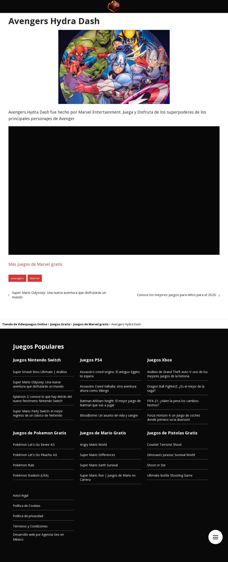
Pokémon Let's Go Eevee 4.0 (34, 444)
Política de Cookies (26, 506)
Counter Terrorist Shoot (164, 444)
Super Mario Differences (97, 455)
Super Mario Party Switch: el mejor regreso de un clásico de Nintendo (38, 413)
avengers (17, 278)
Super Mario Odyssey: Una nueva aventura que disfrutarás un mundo (59, 294)
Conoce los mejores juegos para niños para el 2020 (176, 294)
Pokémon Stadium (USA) (31, 475)
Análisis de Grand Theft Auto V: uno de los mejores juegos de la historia (177, 374)
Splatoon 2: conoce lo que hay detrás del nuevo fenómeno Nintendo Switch (42, 398)
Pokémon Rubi (23, 465)
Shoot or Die (156, 465)
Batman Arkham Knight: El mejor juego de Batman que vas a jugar (110, 403)
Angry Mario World (93, 444)
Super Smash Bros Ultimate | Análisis (40, 372)
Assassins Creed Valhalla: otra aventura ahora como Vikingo (108, 388)
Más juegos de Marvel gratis (35, 264)
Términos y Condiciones (30, 526)
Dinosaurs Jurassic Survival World (171, 455)
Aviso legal (20, 495)
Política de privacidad (28, 516)
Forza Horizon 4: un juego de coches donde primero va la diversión (173, 417)
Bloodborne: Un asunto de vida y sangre (109, 415)
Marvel (34, 278)
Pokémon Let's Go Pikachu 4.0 (35, 455)
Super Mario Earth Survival (99, 465)
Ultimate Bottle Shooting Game (170, 475)
